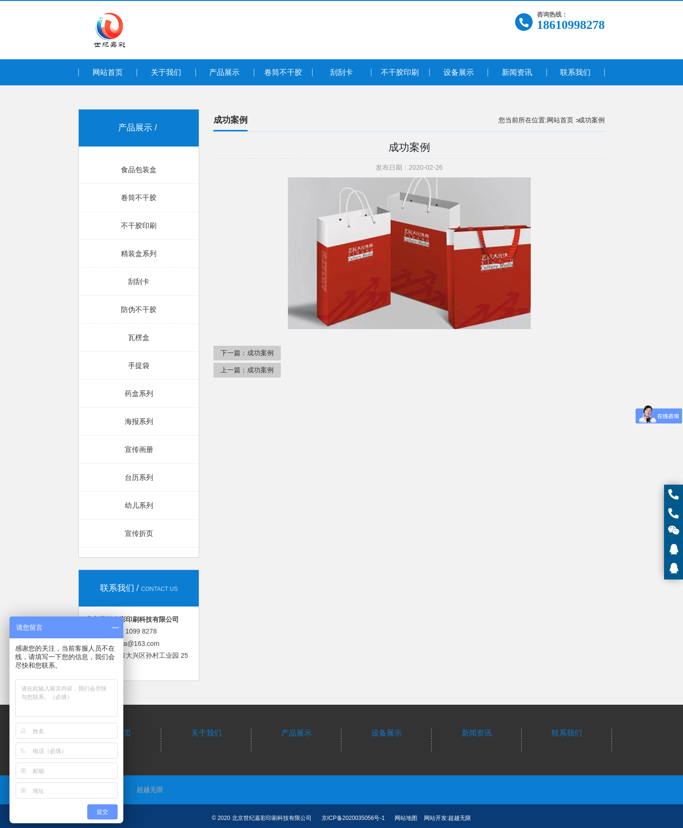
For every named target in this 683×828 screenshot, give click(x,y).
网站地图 (406, 818)
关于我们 (206, 733)
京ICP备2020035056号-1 (353, 818)
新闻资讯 (476, 733)
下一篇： (247, 353)
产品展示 (296, 733)
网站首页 (560, 120)
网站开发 (435, 818)
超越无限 (150, 789)
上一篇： (247, 370)
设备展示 (386, 733)
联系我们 (567, 733)
